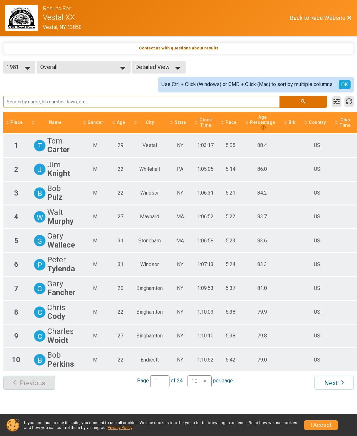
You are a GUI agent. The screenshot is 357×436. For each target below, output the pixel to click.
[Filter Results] (336, 101)
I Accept (321, 425)
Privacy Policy (120, 427)
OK (344, 85)
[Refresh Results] (349, 101)
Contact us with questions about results (178, 48)
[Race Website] (24, 18)
